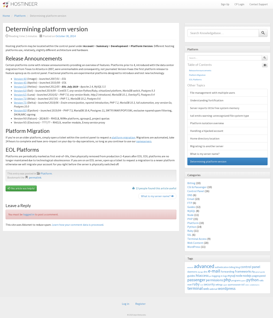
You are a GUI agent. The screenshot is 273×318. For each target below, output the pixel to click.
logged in (28, 214)
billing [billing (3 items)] (232, 267)
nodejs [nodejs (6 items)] (247, 276)
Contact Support (258, 4)
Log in (125, 303)
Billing (191, 183)
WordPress (193, 247)
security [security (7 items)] (209, 284)
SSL (189, 234)
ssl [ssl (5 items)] (243, 284)
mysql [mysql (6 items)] (231, 276)
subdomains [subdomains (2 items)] (254, 285)
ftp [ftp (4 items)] (253, 271)
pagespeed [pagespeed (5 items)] (259, 275)
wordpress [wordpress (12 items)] (227, 288)
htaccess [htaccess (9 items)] (202, 275)
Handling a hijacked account (206, 131)
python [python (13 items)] (252, 279)
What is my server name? (157, 196)
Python (191, 226)
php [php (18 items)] (227, 279)
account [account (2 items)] (190, 267)
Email (190, 199)
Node (190, 215)
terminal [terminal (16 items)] (195, 288)
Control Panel (195, 191)
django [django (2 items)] (200, 272)
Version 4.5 (20, 82)
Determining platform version (208, 161)
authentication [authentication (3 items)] (222, 267)
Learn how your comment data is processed (77, 224)
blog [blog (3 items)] (238, 267)
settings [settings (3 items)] (219, 284)
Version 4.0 (20, 78)
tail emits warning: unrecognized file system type (219, 115)
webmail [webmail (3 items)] (213, 289)
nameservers (143, 141)
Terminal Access (197, 239)
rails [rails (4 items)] (261, 280)
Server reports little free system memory (214, 108)
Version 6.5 (20, 94)
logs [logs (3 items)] (225, 275)
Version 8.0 (20, 110)
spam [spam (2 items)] (225, 285)
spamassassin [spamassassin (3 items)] (234, 284)
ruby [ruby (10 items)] (196, 284)
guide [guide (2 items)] (262, 272)
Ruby (190, 230)
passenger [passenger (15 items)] (196, 279)
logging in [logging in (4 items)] (217, 275)
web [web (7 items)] (206, 289)
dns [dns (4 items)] (206, 271)
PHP (190, 219)
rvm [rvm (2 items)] (201, 285)
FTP (189, 203)
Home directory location (204, 138)
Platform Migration (197, 75)
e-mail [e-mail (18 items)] (214, 271)
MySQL (191, 211)
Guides (191, 207)
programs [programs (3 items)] (236, 280)
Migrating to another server (206, 146)
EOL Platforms (195, 79)
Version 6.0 (20, 90)
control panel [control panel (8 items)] (250, 267)
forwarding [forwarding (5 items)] (227, 271)
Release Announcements (200, 70)
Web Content (195, 243)
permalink (35, 177)
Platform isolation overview (207, 123)
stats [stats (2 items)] (247, 285)
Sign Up (225, 4)
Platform (20, 15)
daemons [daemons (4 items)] (192, 271)
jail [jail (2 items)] (210, 276)
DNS (189, 195)
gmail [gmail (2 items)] (258, 272)
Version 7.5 (20, 102)
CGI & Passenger (197, 187)
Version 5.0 (20, 86)
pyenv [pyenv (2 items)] (243, 281)
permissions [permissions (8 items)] (214, 280)
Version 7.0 (20, 98)
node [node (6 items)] (239, 276)
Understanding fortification (206, 100)
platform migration (123, 137)
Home (6, 15)
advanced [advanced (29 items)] (204, 266)
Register (140, 303)
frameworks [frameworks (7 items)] (243, 271)
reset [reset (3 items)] (189, 284)
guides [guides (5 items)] (191, 275)
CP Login (239, 4)
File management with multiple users (212, 92)
